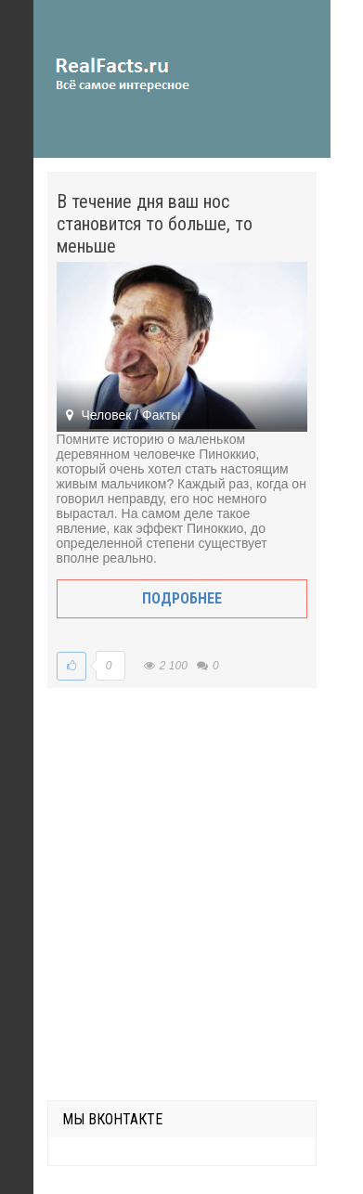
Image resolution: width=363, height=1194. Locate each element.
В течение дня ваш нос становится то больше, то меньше (155, 223)
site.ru (149, 74)
